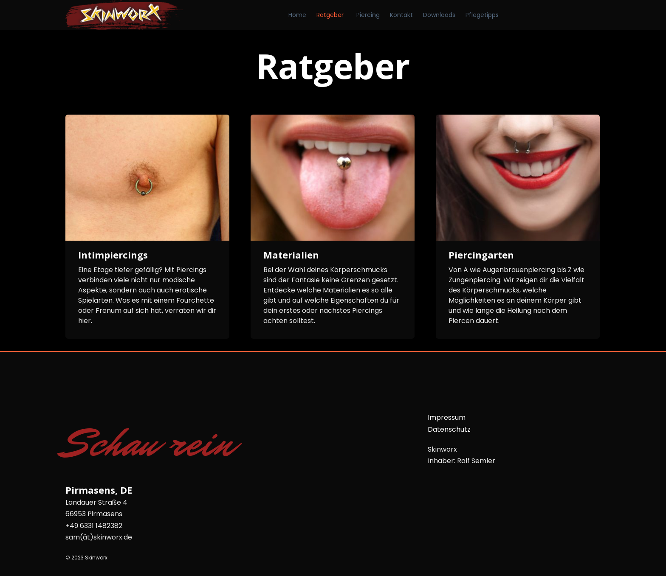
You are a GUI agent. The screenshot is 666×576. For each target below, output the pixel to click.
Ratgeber (330, 15)
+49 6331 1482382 (93, 526)
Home (297, 15)
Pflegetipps (482, 15)
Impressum (447, 417)
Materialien (291, 254)
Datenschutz (449, 429)
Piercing (368, 15)
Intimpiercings (113, 254)
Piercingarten (481, 254)
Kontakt (401, 15)
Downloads (439, 15)
